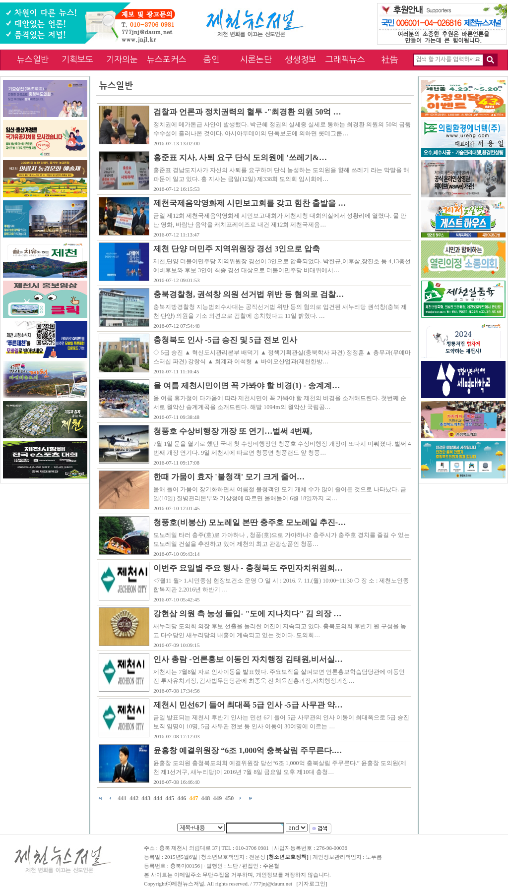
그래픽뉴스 (345, 59)
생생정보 (301, 59)
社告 (389, 59)
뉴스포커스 (167, 59)
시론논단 (256, 59)
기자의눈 (122, 59)
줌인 (211, 59)
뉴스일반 (33, 59)
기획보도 (77, 59)
